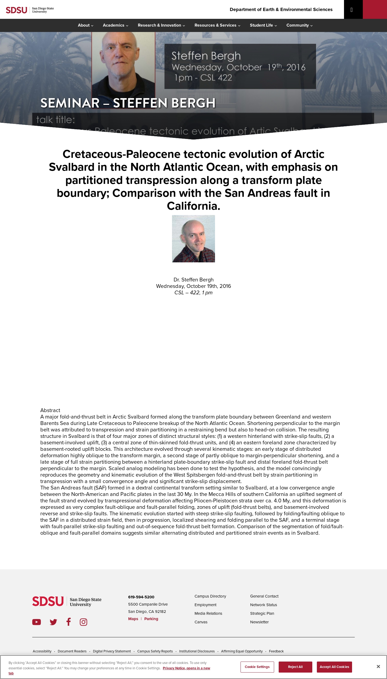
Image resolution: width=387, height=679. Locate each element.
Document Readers (72, 651)
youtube (36, 622)
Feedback (276, 651)
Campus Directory (210, 596)
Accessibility (42, 651)
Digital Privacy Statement (112, 651)
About (83, 25)
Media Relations (208, 613)
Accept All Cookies (334, 667)
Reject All (295, 667)
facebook (73, 622)
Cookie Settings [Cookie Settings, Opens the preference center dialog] (257, 667)
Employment (205, 604)
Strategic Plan (262, 613)
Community (297, 25)
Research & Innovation (159, 25)
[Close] (378, 666)
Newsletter (259, 622)
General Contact (264, 596)
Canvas (201, 622)
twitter (57, 622)
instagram (88, 622)
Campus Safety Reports (155, 651)
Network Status (263, 604)
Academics (113, 25)
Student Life (261, 25)
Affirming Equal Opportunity (242, 651)
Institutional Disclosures (197, 651)
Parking (151, 618)
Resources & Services (215, 25)
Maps (133, 618)
